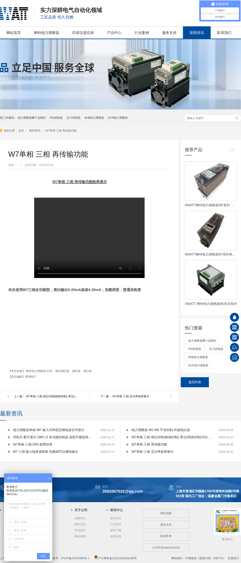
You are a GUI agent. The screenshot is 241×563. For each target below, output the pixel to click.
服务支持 (169, 33)
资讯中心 (116, 510)
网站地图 (80, 536)
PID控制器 (56, 117)
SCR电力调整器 (118, 117)
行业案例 (142, 33)
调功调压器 (62, 371)
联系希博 (166, 536)
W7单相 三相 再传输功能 (61, 130)
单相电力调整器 (94, 117)
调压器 (76, 371)
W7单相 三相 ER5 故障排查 (32, 444)
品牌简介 (80, 518)
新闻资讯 (197, 33)
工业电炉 (44, 542)
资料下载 (115, 530)
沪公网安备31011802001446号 (115, 558)
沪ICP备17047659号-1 (75, 558)
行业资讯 (115, 524)
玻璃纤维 (44, 536)
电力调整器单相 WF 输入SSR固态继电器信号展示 (48, 430)
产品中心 (114, 33)
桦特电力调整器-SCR (39, 371)
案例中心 (45, 510)
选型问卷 (115, 536)
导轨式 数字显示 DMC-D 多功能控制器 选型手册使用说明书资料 (53, 437)
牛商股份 (191, 558)
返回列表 (194, 382)
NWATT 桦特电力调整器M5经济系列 (211, 304)
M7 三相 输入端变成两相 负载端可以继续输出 (45, 451)
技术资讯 (115, 518)
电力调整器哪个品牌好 (32, 117)
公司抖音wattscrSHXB (166, 547)
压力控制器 (73, 117)
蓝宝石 (43, 530)
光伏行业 (44, 518)
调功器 (87, 371)
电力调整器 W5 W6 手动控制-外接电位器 (161, 430)
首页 (21, 130)
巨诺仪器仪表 (83, 33)
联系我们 (224, 33)
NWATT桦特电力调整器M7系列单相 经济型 (211, 254)
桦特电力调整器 (46, 33)
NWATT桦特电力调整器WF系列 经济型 (211, 205)
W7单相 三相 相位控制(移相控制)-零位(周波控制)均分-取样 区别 (52, 396)
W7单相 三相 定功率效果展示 (130, 396)
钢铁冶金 (44, 524)
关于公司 (81, 510)
